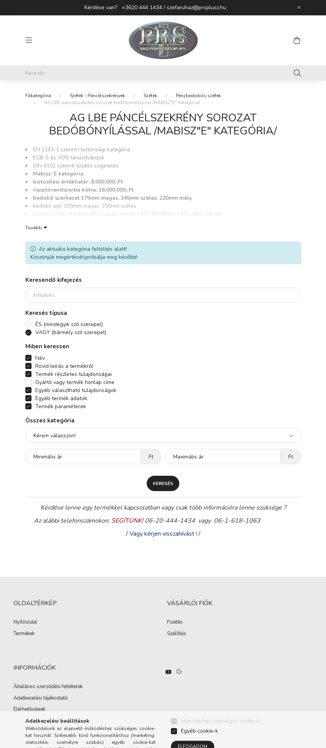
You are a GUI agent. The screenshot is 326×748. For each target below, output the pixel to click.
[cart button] (297, 40)
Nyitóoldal (25, 622)
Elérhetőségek (29, 710)
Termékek (24, 634)
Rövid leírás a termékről (64, 366)
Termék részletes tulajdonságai (73, 374)
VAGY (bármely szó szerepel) (70, 332)
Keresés (163, 483)
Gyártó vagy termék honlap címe (74, 382)
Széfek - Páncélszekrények (97, 96)
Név (40, 358)
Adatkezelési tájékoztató (40, 698)
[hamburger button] (29, 40)
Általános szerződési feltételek (48, 687)
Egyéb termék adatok (61, 398)
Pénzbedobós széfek (198, 96)
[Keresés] (163, 73)
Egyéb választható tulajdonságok (75, 390)
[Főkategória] (38, 96)
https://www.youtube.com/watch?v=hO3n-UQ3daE (168, 672)
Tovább (33, 227)
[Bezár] (299, 7)
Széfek (150, 96)
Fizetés (175, 622)
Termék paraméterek (60, 406)
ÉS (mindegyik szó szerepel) (69, 324)
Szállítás (176, 634)
